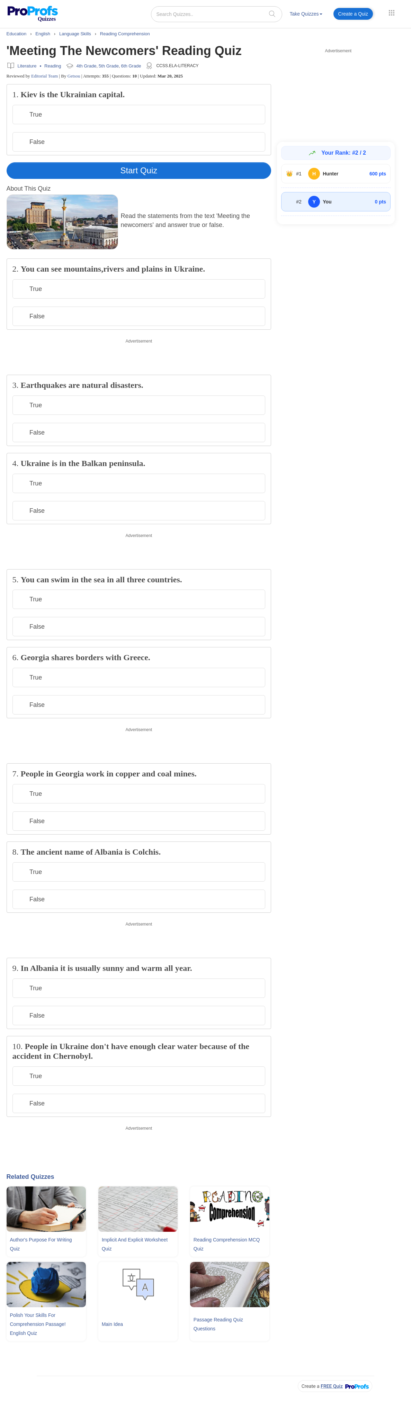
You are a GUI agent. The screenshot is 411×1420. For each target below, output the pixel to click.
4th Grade (87, 66)
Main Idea (112, 1324)
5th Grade (109, 66)
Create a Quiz (353, 14)
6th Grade (131, 66)
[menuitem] (306, 15)
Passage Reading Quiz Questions (218, 1324)
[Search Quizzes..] (216, 14)
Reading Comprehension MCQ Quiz (227, 1244)
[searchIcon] (272, 14)
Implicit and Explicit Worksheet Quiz (135, 1244)
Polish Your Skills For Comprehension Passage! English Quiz (38, 1324)
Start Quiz (139, 170)
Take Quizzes (306, 14)
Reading (52, 66)
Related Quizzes (30, 1176)
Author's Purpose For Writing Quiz (41, 1244)
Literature (27, 66)
